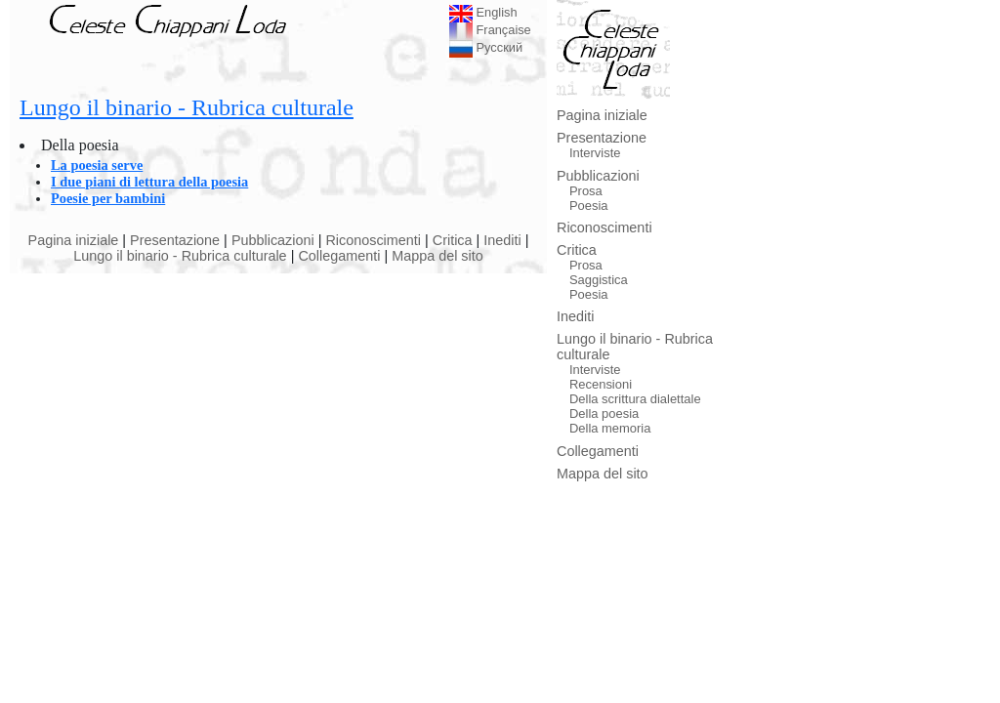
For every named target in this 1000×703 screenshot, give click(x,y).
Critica (453, 240)
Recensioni (600, 384)
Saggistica (598, 279)
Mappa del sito (437, 256)
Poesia (588, 205)
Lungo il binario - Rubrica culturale (187, 107)
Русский (485, 47)
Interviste (595, 152)
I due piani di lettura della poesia (149, 181)
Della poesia (604, 413)
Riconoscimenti (373, 240)
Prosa (586, 191)
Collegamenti (339, 256)
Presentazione (175, 240)
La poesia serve (97, 165)
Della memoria (610, 428)
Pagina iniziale (73, 240)
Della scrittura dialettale (635, 399)
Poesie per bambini (108, 198)
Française (490, 29)
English (483, 12)
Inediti (502, 240)
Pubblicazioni (272, 240)
